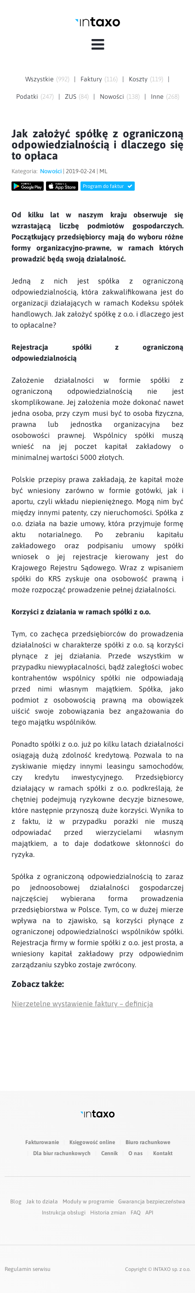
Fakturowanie (42, 1142)
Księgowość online (92, 1142)
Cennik (109, 1153)
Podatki (27, 96)
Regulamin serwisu (28, 1269)
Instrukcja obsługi (64, 1212)
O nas (135, 1153)
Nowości (112, 96)
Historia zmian (108, 1212)
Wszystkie (39, 79)
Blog (16, 1201)
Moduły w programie (88, 1201)
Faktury (91, 79)
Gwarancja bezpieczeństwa (151, 1201)
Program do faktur (107, 186)
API (149, 1212)
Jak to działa (42, 1201)
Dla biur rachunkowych (62, 1153)
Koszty (138, 79)
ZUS (70, 96)
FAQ (136, 1212)
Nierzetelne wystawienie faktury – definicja (82, 1003)
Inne (157, 96)
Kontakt (162, 1153)
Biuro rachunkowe (148, 1142)
